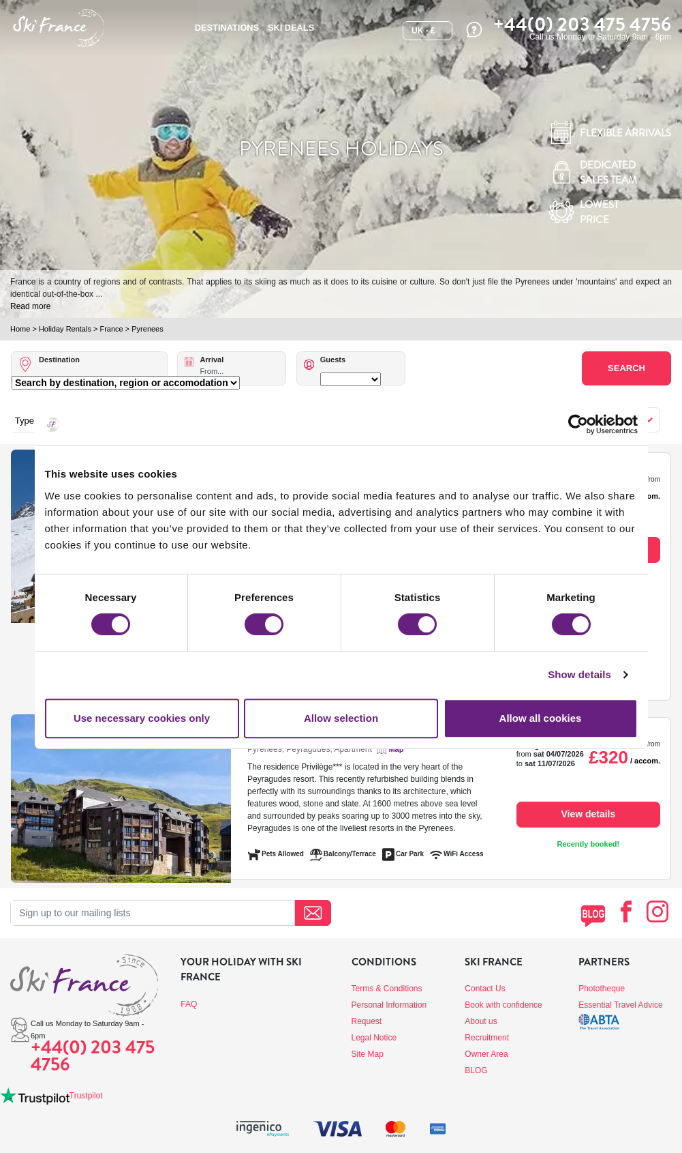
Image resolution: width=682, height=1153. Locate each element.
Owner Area (486, 1054)
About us (481, 1021)
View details (588, 813)
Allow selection (341, 718)
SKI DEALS (291, 28)
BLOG (476, 1070)
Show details (579, 674)
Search (626, 368)
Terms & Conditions (387, 988)
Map (395, 749)
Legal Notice (374, 1037)
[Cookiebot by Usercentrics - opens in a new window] (578, 424)
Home (20, 329)
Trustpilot (86, 1095)
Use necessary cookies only (142, 718)
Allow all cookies (540, 718)
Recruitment (487, 1037)
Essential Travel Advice (620, 1005)
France (111, 329)
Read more (30, 306)
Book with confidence (503, 1005)
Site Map (368, 1054)
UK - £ (423, 30)
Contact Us (485, 988)
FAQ (189, 1004)
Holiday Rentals (65, 329)
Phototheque (601, 988)
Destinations (227, 28)
